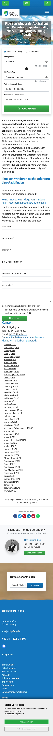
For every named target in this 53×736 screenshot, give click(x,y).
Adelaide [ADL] (10, 344)
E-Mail (33, 516)
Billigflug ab (8, 664)
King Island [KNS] (11, 425)
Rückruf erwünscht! (34, 553)
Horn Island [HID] (11, 419)
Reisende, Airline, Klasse (14, 94)
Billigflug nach (30, 39)
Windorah (43, 39)
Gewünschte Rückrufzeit (14, 273)
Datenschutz (8, 685)
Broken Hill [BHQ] (11, 365)
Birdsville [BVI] (10, 359)
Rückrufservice (9, 671)
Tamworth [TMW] (11, 482)
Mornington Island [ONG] (15, 440)
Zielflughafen (9, 72)
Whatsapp (38, 516)
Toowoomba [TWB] (12, 488)
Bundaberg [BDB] (11, 371)
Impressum (7, 681)
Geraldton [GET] (11, 392)
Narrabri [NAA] (10, 449)
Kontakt (5, 675)
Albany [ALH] (9, 350)
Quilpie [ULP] (9, 476)
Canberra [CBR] (10, 380)
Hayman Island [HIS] (13, 413)
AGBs (4, 688)
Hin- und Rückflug (14, 51)
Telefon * (6, 250)
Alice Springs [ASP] (12, 356)
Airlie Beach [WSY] (12, 347)
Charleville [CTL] (11, 383)
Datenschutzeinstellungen (15, 692)
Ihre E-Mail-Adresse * (12, 261)
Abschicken (14, 318)
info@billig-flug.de (18, 334)
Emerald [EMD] (10, 389)
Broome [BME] (10, 368)
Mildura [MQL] (10, 431)
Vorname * (7, 226)
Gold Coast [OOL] (11, 398)
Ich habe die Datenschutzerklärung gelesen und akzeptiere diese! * (26, 311)
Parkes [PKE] (9, 464)
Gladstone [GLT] (11, 395)
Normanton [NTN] (12, 455)
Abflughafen (9, 57)
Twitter (20, 516)
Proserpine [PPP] (11, 473)
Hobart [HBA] (10, 416)
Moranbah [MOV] (11, 434)
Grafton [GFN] (10, 404)
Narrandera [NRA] (12, 452)
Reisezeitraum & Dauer (13, 84)
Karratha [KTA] (10, 422)
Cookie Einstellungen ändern (26, 729)
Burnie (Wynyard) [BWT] (14, 374)
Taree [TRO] (9, 485)
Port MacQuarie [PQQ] (13, 470)
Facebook (15, 516)
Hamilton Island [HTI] (13, 410)
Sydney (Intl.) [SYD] (12, 479)
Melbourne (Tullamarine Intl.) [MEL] (19, 428)
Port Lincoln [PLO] (12, 467)
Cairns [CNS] (9, 377)
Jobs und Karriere (10, 678)
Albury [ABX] (9, 353)
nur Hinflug (34, 51)
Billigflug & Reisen (13, 39)
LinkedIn (29, 516)
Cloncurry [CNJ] (11, 386)
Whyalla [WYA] (10, 491)
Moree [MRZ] (9, 437)
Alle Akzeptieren (26, 722)
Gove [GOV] (9, 401)
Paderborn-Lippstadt (28, 42)
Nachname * (8, 238)
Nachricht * (7, 285)
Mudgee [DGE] (10, 446)
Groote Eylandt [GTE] (13, 407)
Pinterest (24, 516)
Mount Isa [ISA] (10, 443)
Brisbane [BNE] (10, 362)
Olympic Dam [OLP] (12, 458)
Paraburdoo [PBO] (12, 461)
